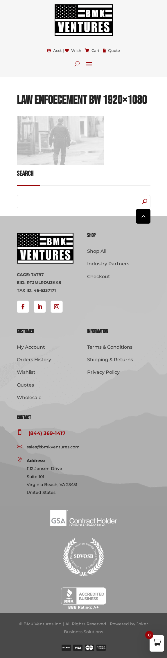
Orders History (34, 359)
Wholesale (29, 397)
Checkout (98, 276)
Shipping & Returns (110, 359)
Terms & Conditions (109, 347)
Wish (76, 50)
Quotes (25, 385)
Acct (57, 50)
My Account (31, 347)
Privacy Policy (103, 372)
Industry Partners (108, 263)
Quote (114, 50)
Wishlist (26, 372)
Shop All (96, 251)
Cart (95, 50)
